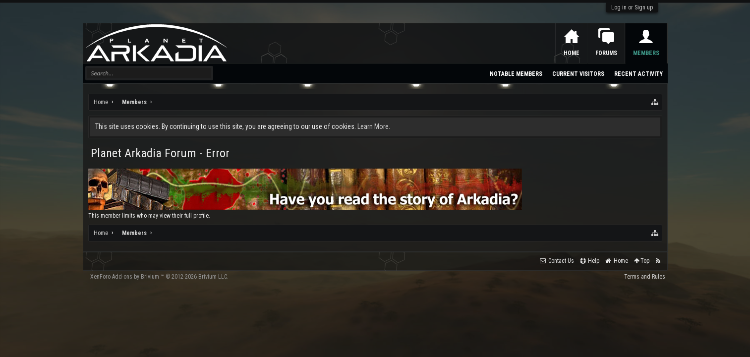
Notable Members (516, 73)
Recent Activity (638, 73)
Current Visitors (578, 73)
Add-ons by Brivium (159, 276)
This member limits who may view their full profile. (149, 215)
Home (571, 53)
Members (646, 53)
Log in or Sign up (632, 7)
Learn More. (373, 126)
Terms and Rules (644, 276)
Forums (606, 53)
